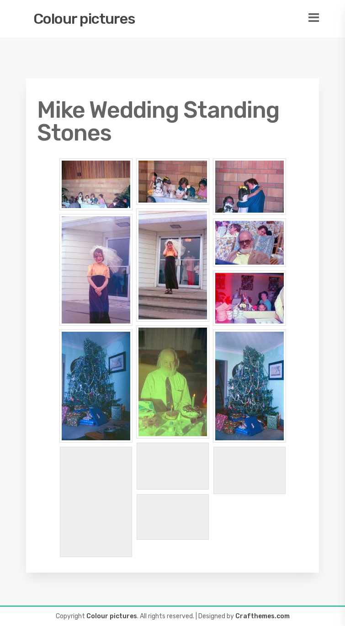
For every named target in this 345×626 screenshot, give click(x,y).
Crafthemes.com (262, 616)
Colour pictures (84, 18)
